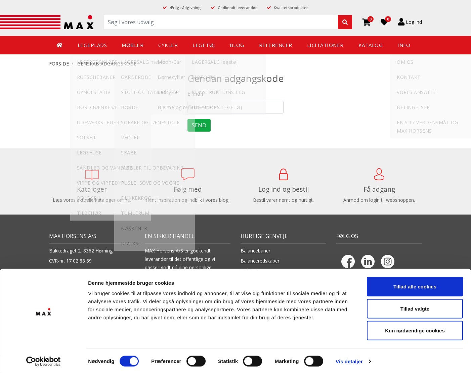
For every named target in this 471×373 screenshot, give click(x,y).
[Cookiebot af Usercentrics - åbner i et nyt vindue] (43, 360)
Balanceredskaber (260, 261)
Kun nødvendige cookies (415, 329)
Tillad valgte (414, 307)
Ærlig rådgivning (185, 7)
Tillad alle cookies (414, 285)
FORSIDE (59, 63)
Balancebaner (255, 250)
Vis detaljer (349, 360)
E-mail (195, 93)
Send (199, 125)
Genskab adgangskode (106, 63)
